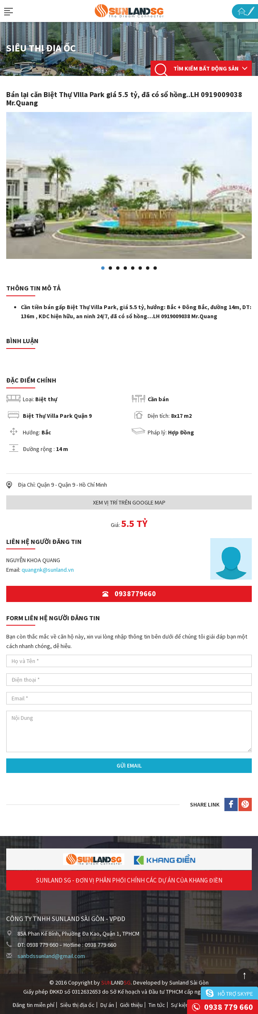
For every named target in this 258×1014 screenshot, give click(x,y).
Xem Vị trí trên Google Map (129, 502)
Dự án (107, 1005)
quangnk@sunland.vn (48, 569)
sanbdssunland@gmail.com (51, 956)
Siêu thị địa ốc (77, 1005)
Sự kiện (180, 1005)
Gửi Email (129, 765)
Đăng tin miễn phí (33, 1005)
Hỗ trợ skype (235, 993)
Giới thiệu (131, 1005)
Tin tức (156, 1005)
